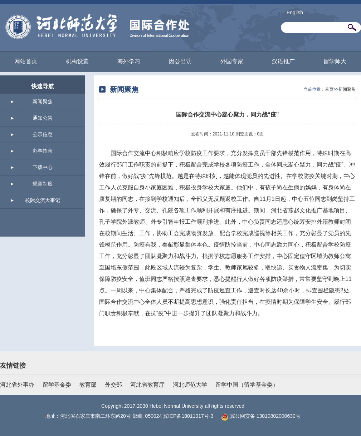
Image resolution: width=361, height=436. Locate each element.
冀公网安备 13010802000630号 (259, 415)
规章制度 (43, 184)
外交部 (113, 385)
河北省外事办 (17, 385)
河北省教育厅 (147, 385)
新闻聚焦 (43, 101)
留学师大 (334, 61)
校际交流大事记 (42, 200)
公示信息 (43, 134)
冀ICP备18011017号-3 (188, 416)
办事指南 (43, 151)
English (295, 12)
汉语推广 (283, 61)
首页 (329, 89)
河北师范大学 (190, 385)
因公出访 (180, 61)
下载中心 (43, 167)
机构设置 (77, 61)
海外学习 (128, 61)
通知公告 (43, 118)
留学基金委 (57, 385)
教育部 (88, 385)
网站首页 (25, 61)
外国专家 (231, 61)
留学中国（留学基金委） (246, 385)
